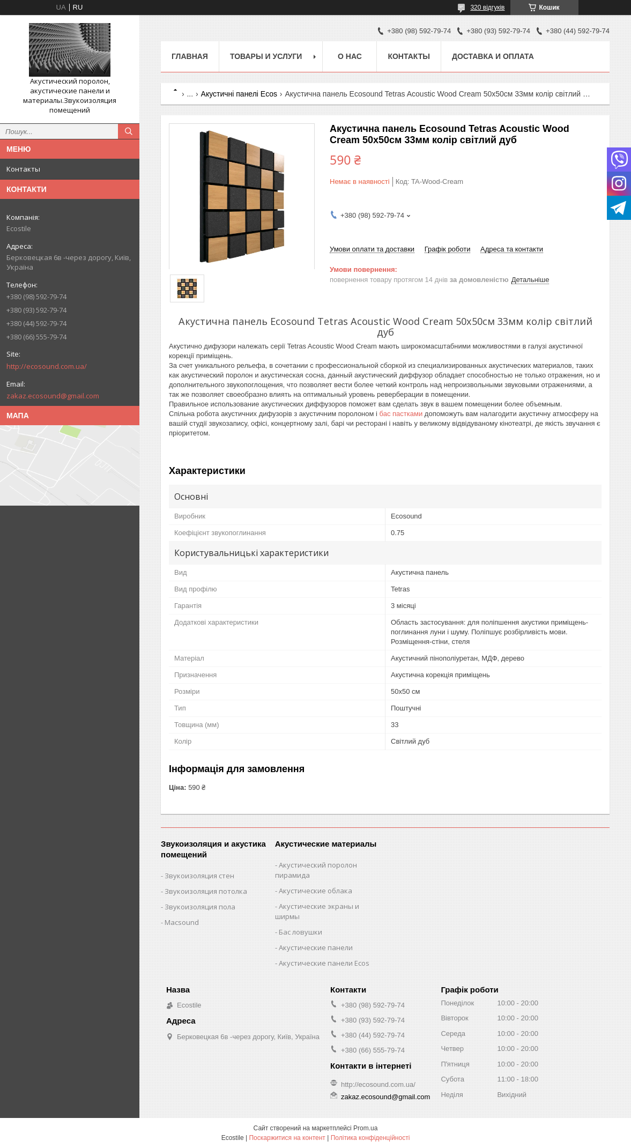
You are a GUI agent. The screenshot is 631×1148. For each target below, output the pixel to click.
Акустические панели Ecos (324, 963)
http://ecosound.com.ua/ (46, 366)
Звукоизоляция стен (199, 875)
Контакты (23, 169)
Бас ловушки (300, 932)
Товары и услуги (266, 56)
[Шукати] (128, 131)
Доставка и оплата (493, 56)
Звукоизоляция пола (200, 907)
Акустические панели (316, 947)
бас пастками (401, 414)
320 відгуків (487, 7)
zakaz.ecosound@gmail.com (52, 396)
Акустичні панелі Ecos (239, 94)
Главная (190, 56)
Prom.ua (365, 1128)
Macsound (182, 922)
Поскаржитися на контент (287, 1138)
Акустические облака (315, 890)
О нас (350, 56)
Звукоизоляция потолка (206, 891)
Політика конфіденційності (370, 1138)
